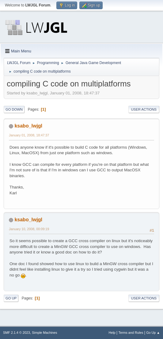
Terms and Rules (131, 332)
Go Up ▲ (153, 332)
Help (112, 332)
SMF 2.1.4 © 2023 (16, 332)
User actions (144, 109)
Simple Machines (44, 332)
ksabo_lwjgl (28, 125)
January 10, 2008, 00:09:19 (29, 229)
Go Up (11, 298)
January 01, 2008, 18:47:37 (29, 135)
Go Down (14, 109)
